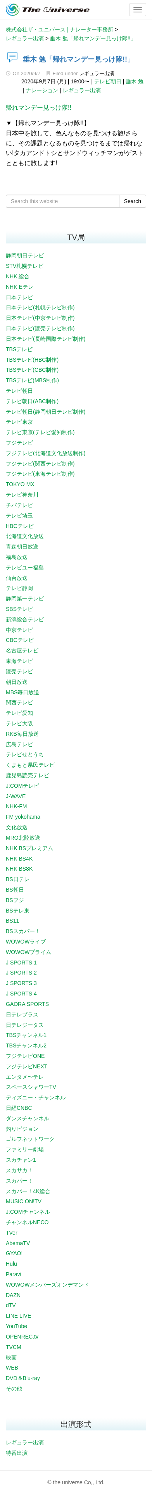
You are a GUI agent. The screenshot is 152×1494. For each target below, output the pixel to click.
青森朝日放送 (22, 546)
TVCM (13, 1347)
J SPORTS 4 (21, 993)
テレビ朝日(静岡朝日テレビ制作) (45, 412)
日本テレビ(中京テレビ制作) (40, 318)
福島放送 (17, 557)
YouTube (16, 1326)
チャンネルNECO (27, 1222)
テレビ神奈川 (22, 495)
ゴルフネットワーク (30, 1139)
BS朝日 (15, 890)
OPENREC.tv (22, 1337)
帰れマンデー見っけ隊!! (38, 107)
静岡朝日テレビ (25, 255)
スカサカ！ (19, 1170)
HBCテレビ (20, 526)
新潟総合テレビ (25, 619)
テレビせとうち (25, 754)
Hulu (11, 1264)
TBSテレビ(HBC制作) (32, 360)
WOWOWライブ (26, 941)
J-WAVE (16, 796)
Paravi (13, 1274)
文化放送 (17, 827)
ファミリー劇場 (25, 1149)
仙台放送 (17, 578)
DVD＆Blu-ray (23, 1378)
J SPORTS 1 (21, 962)
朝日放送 (17, 682)
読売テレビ (19, 671)
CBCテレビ (20, 640)
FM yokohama (23, 817)
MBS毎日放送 (22, 692)
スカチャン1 (21, 1160)
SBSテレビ (19, 609)
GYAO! (14, 1253)
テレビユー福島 (25, 567)
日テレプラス (22, 1014)
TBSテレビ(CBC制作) (32, 370)
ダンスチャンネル (27, 1118)
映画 (11, 1357)
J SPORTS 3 (21, 983)
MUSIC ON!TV (23, 1201)
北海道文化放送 (25, 536)
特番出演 (17, 1453)
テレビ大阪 (19, 723)
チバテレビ (19, 505)
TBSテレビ (19, 349)
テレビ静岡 (19, 588)
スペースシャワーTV (31, 1087)
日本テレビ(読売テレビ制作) (40, 328)
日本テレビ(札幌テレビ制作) (40, 307)
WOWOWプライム (28, 952)
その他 (14, 1388)
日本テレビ (19, 297)
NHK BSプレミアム (29, 848)
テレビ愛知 (19, 713)
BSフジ (15, 900)
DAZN (13, 1295)
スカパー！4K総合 (28, 1191)
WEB (12, 1368)
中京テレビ (19, 630)
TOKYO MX (20, 484)
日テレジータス (25, 1025)
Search (132, 201)
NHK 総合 (17, 276)
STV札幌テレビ (24, 266)
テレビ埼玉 (19, 515)
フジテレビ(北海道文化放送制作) (45, 453)
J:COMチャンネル (28, 1212)
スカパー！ (19, 1181)
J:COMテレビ (22, 786)
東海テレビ (19, 661)
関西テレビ (19, 702)
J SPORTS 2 (21, 973)
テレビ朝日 (107, 81)
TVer (11, 1233)
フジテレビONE (25, 1056)
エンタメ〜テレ (25, 1077)
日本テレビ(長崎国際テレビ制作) (45, 339)
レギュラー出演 (96, 73)
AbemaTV (18, 1243)
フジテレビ (19, 443)
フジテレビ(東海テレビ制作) (40, 474)
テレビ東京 (19, 422)
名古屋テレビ (22, 650)
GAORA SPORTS (27, 1004)
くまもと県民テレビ (30, 765)
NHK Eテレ (19, 287)
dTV (11, 1305)
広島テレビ (19, 744)
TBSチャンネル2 (26, 1045)
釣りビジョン (22, 1129)
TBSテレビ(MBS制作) (32, 380)
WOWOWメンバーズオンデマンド (47, 1285)
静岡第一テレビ (25, 598)
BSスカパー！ (23, 931)
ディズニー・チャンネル (36, 1097)
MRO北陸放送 (23, 838)
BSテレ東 (17, 910)
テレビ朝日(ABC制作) (32, 401)
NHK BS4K (19, 859)
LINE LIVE (18, 1316)
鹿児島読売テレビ (27, 775)
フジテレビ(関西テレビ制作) (40, 464)
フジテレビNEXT (26, 1066)
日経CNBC (19, 1108)
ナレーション (42, 90)
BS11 (12, 921)
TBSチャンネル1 (26, 1035)
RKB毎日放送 (22, 734)
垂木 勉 (134, 81)
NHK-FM (16, 806)
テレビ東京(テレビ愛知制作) (40, 432)
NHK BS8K (19, 869)
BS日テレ (17, 879)
